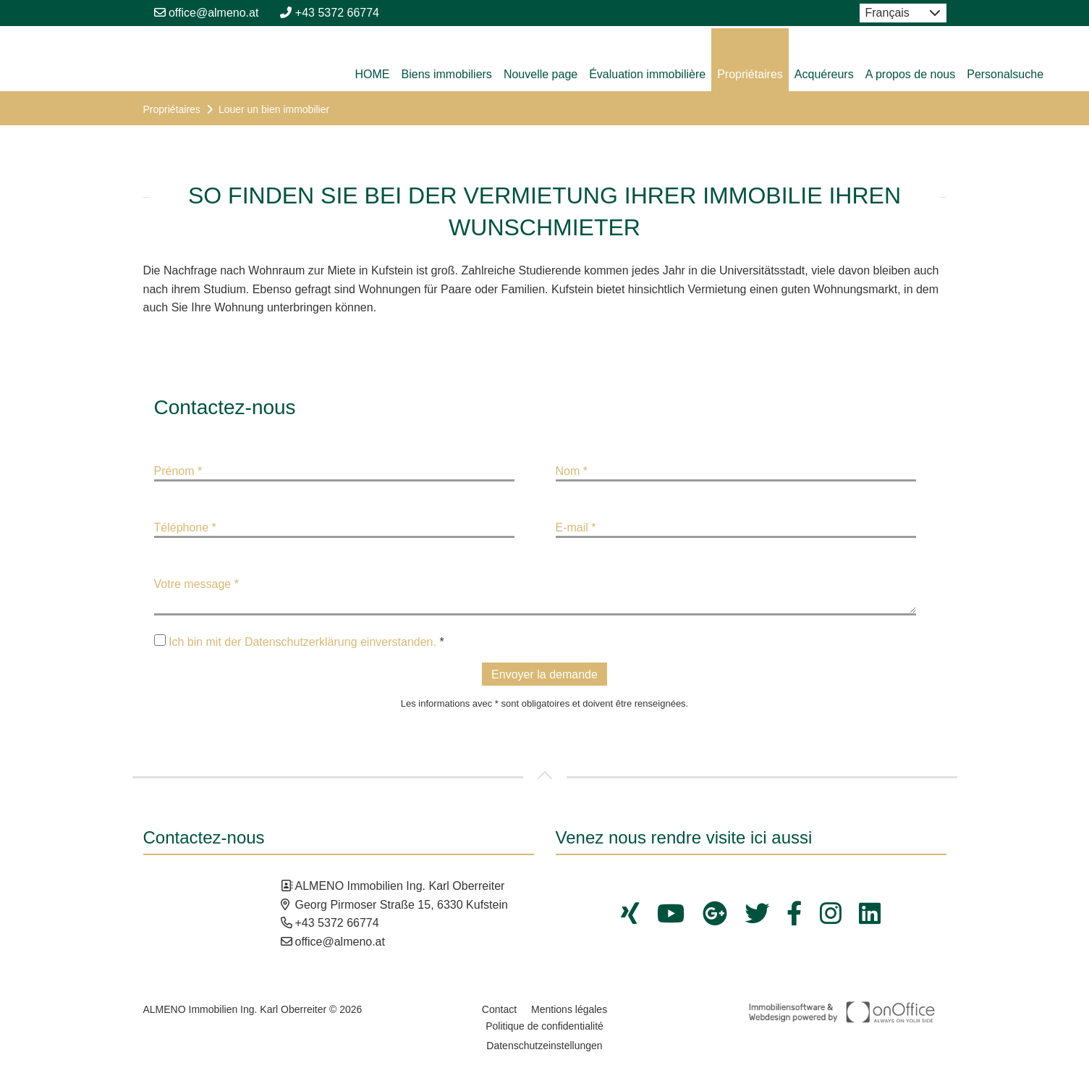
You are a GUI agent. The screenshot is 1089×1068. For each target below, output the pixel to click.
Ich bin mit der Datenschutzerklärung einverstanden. (302, 642)
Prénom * (178, 471)
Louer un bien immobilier (274, 109)
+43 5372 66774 (329, 13)
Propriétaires (750, 74)
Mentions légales (569, 1009)
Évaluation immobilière (647, 74)
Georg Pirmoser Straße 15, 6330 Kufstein (401, 905)
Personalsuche (1005, 74)
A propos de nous (910, 74)
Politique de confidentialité (544, 1026)
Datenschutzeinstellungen (544, 1045)
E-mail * (576, 527)
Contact (499, 1009)
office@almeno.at (206, 13)
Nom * (572, 471)
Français (887, 13)
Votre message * (196, 584)
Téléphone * (185, 527)
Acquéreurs (824, 74)
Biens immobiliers (447, 74)
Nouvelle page (540, 74)
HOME (372, 74)
